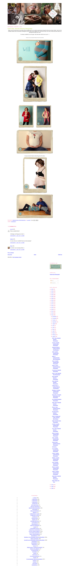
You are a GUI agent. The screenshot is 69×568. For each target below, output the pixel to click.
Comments (53, 282)
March (53, 332)
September (54, 321)
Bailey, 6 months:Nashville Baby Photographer (56, 358)
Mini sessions (34, 538)
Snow (34, 553)
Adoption (35, 503)
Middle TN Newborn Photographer (34, 537)
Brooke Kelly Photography (55, 274)
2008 (52, 488)
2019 (52, 300)
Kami (11, 245)
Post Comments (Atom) (17, 257)
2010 (52, 484)
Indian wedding (34, 525)
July (53, 325)
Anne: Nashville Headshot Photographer (55, 382)
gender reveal (34, 521)
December (54, 316)
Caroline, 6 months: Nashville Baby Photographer (55, 425)
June (53, 327)
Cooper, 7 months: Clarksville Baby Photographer (55, 454)
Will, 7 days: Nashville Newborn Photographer (56, 339)
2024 (52, 291)
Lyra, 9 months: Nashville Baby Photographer (55, 450)
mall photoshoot (35, 534)
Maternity (13, 221)
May (53, 329)
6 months (34, 500)
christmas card (34, 513)
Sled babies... (54, 446)
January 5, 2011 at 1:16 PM (17, 235)
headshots (35, 524)
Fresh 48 (34, 519)
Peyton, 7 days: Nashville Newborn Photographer (56, 408)
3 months (34, 499)
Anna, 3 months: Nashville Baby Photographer (55, 439)
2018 (52, 302)
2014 (52, 309)
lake (34, 526)
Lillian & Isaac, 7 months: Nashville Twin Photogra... (56, 387)
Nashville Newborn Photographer (34, 540)
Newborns (34, 543)
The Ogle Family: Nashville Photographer (55, 413)
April (53, 331)
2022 (52, 294)
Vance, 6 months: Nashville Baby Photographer (55, 362)
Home (35, 254)
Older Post (60, 254)
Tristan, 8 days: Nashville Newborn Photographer (56, 443)
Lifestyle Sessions (34, 529)
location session (34, 532)
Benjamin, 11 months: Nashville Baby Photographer (56, 391)
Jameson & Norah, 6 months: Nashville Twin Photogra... (56, 348)
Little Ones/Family (34, 531)
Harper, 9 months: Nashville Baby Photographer (55, 434)
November (54, 318)
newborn (34, 541)
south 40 (34, 554)
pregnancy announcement (35, 547)
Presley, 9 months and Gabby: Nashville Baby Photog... (56, 417)
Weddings (34, 564)
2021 (52, 296)
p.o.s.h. (11, 229)
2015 (52, 307)
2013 (52, 311)
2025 (52, 289)
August (53, 323)
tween (34, 560)
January (53, 336)
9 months (34, 502)
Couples (34, 516)
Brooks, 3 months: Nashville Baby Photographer (55, 468)
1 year (34, 497)
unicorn (34, 563)
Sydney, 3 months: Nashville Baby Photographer (55, 473)
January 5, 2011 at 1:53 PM (17, 249)
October (54, 320)
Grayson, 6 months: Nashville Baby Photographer (55, 344)
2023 (52, 292)
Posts (52, 280)
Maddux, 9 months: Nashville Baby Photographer (55, 459)
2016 (52, 305)
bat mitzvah (34, 505)
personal (34, 544)
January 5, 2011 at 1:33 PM (17, 242)
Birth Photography (34, 507)
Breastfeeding (34, 510)
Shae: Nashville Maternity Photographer (55, 378)
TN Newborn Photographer (34, 559)
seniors (34, 551)
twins (34, 562)
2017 (52, 303)
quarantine (34, 550)
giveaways (35, 522)
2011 (52, 314)
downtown (35, 518)
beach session (35, 506)
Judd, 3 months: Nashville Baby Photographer (55, 353)
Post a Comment (11, 252)
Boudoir (34, 509)
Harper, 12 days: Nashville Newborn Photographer (56, 367)
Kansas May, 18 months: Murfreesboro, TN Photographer (56, 396)
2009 (52, 486)
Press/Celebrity (35, 548)
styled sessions (34, 556)
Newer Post (10, 254)
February (54, 334)
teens (35, 557)
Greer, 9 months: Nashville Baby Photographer (55, 464)
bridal (35, 512)
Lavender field (34, 528)
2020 (52, 298)
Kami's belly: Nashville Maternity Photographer (56, 477)
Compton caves (34, 515)
